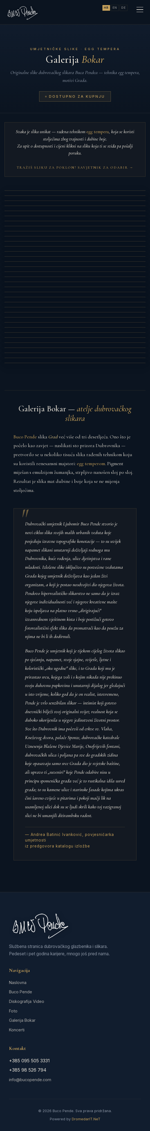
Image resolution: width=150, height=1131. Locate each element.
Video (38, 1001)
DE (123, 8)
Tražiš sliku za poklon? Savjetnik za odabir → (75, 167)
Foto (13, 1011)
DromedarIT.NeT (86, 1119)
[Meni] (139, 9)
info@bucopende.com (30, 1079)
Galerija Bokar (22, 1020)
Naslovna (17, 982)
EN (115, 8)
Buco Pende (20, 991)
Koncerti (16, 1029)
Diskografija (20, 1001)
